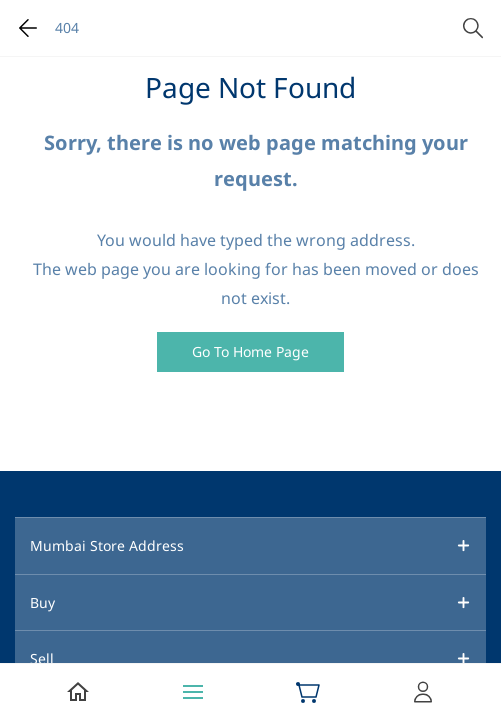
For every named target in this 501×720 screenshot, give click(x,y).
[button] (250, 352)
